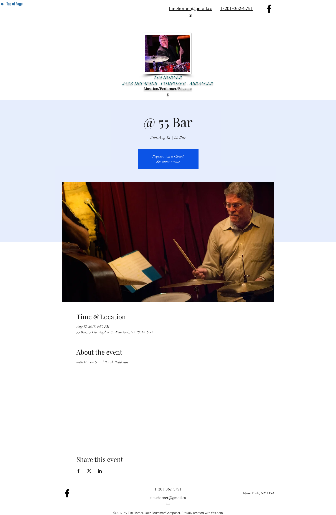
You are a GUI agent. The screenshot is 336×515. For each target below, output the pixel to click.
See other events (168, 162)
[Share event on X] (89, 471)
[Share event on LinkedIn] (100, 471)
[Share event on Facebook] (78, 471)
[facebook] (269, 8)
